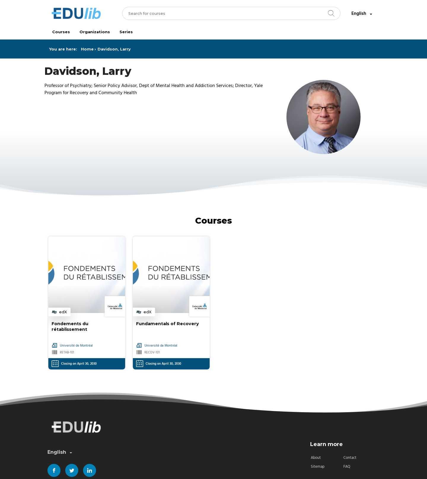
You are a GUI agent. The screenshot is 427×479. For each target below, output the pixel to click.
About (316, 458)
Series (126, 32)
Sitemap (317, 467)
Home (87, 49)
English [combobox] (362, 14)
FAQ (346, 467)
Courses (61, 32)
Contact (349, 458)
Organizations (94, 32)
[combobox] (231, 13)
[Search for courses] (231, 13)
